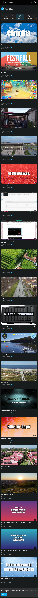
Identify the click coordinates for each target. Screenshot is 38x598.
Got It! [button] (4, 594)
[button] (34, 2)
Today (12, 17)
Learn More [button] (13, 592)
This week (20, 17)
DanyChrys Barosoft (6, 47)
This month (29, 17)
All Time (6, 17)
